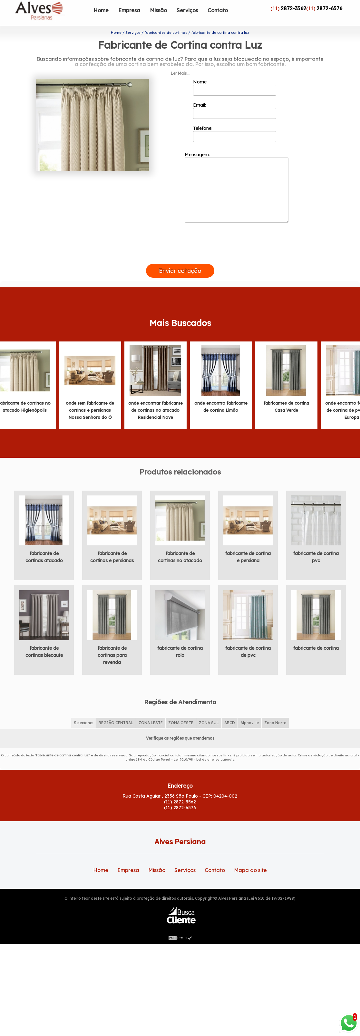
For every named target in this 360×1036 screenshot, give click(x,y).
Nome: (235, 86)
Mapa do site (250, 869)
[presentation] (180, 255)
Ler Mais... (180, 72)
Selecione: (83, 721)
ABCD (229, 721)
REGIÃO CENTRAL (116, 721)
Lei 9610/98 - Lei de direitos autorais (204, 758)
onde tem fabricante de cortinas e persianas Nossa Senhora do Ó (90, 408)
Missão (158, 10)
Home (101, 10)
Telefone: (235, 132)
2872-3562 (293, 8)
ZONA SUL (209, 721)
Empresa (129, 10)
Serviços (187, 10)
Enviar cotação (180, 269)
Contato (218, 10)
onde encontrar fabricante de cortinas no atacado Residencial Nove (155, 408)
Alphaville (249, 721)
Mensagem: (236, 185)
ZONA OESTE (180, 721)
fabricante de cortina (316, 647)
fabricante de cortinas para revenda (112, 654)
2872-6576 (329, 8)
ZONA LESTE (151, 721)
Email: (235, 109)
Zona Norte (275, 721)
